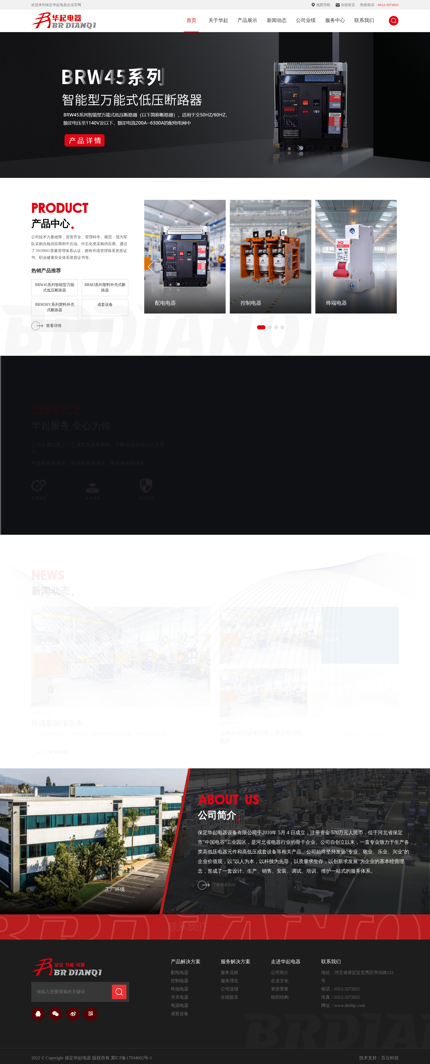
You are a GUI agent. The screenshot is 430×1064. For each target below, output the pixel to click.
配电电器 (179, 969)
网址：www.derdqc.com (343, 1001)
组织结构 (279, 993)
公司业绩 (306, 20)
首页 (191, 20)
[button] (384, 265)
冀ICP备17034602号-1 (131, 1054)
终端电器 (179, 985)
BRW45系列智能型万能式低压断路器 (54, 287)
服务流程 (229, 969)
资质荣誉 (279, 985)
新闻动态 (277, 20)
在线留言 (229, 993)
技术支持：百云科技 (379, 1054)
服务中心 (335, 20)
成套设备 (105, 305)
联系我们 (364, 20)
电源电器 (179, 1001)
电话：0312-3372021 (340, 985)
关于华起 (218, 20)
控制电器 (179, 977)
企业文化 (279, 977)
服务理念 (229, 977)
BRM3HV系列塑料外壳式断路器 (54, 307)
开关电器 (179, 993)
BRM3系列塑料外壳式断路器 (105, 287)
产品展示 (247, 20)
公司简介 (279, 969)
